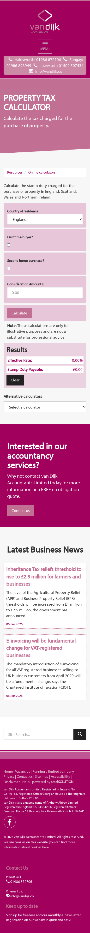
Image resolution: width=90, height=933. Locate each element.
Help (26, 781)
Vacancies (22, 771)
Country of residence (22, 211)
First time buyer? (20, 237)
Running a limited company (53, 771)
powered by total (52, 781)
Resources (15, 172)
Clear (15, 379)
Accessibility (60, 776)
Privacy (9, 776)
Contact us (21, 510)
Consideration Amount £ (25, 284)
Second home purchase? (25, 260)
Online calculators (41, 172)
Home (8, 771)
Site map (41, 776)
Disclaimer (12, 781)
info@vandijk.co (48, 71)
